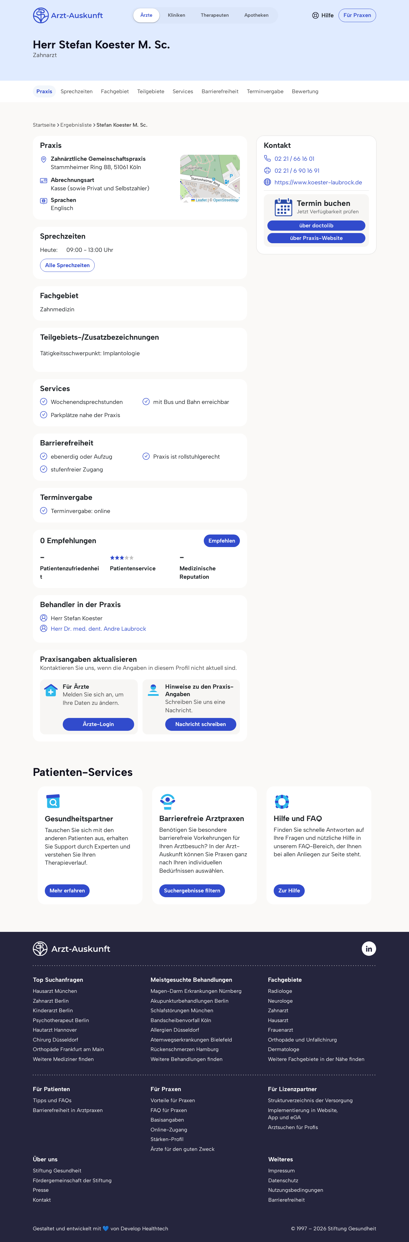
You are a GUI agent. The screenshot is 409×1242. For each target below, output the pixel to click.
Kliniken (176, 15)
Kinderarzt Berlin (53, 1010)
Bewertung (305, 91)
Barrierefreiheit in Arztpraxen (68, 1110)
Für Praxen (357, 15)
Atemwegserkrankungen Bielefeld (191, 1039)
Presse (41, 1190)
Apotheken (256, 15)
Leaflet (198, 200)
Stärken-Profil (167, 1139)
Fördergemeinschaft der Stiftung (72, 1180)
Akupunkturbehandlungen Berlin (190, 1001)
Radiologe (280, 991)
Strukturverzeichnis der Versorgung (310, 1100)
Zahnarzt (278, 1010)
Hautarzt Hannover (55, 1030)
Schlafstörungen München (182, 1010)
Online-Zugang (169, 1129)
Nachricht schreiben (200, 724)
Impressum (281, 1170)
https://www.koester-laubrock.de (318, 182)
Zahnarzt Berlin (51, 1001)
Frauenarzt (280, 1030)
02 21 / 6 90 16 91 (297, 170)
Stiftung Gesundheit (57, 1170)
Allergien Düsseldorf (175, 1030)
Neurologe (280, 1001)
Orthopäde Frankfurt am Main (68, 1049)
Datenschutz (283, 1180)
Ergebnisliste (76, 125)
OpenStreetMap (226, 200)
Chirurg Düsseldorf (55, 1039)
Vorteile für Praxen (173, 1100)
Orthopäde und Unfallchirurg (302, 1039)
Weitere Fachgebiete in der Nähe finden (316, 1059)
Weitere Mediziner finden (63, 1059)
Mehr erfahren (67, 890)
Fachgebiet (115, 91)
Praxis (44, 91)
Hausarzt (278, 1020)
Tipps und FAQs (52, 1100)
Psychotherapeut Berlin (61, 1020)
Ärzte (146, 15)
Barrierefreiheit (220, 91)
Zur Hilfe (289, 890)
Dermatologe (283, 1049)
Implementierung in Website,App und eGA (303, 1114)
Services (183, 91)
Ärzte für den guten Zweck (183, 1149)
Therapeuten (215, 15)
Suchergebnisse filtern (192, 890)
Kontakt (42, 1200)
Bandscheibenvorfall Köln (181, 1020)
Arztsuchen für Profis (293, 1127)
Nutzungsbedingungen (295, 1190)
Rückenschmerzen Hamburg (185, 1049)
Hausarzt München (55, 991)
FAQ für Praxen (169, 1110)
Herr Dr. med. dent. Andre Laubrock (98, 628)
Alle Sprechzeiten (67, 265)
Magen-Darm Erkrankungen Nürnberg (196, 991)
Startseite (44, 125)
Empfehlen (222, 540)
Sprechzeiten (77, 91)
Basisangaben (167, 1120)
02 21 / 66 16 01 (294, 158)
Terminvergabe (265, 91)
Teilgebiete (150, 91)
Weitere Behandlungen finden (187, 1059)
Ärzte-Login (98, 724)
